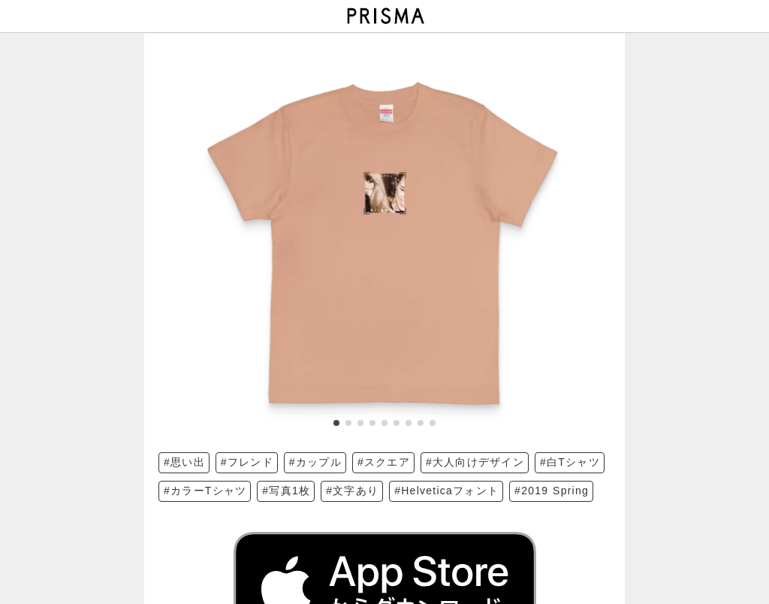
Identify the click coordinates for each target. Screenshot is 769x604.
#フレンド (247, 462)
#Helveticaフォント (446, 491)
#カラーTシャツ (205, 491)
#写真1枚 (286, 491)
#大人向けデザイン (475, 462)
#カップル (315, 462)
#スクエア (383, 462)
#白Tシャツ (570, 462)
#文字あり (352, 491)
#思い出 (184, 462)
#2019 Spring (551, 491)
